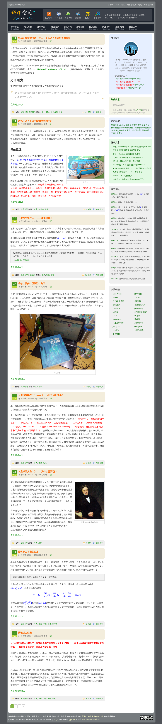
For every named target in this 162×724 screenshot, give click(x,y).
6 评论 (88, 543)
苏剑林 (114, 194)
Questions (106, 28)
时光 (140, 5)
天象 (129, 5)
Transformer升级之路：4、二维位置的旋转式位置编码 (134, 168)
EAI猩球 (116, 330)
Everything (15, 28)
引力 (43, 112)
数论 (121, 133)
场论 (48, 112)
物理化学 (24, 112)
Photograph (93, 28)
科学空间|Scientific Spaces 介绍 (128, 79)
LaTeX (87, 14)
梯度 (143, 125)
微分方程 (133, 128)
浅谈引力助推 (25, 633)
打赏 (117, 5)
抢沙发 (88, 624)
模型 (139, 125)
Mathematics (41, 28)
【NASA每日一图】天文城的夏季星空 (128, 157)
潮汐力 (55, 624)
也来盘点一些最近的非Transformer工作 (128, 179)
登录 (111, 5)
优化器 (118, 128)
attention (122, 125)
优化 (127, 125)
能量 (48, 275)
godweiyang (138, 308)
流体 (40, 624)
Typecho (71, 719)
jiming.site (116, 327)
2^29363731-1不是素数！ (123, 176)
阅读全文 (99, 112)
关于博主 (97, 14)
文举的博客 (138, 330)
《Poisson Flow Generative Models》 (52, 69)
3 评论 (88, 463)
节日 (143, 130)
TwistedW (116, 308)
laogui (56, 719)
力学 (46, 209)
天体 (49, 698)
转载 (127, 128)
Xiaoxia (137, 297)
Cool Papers (117, 294)
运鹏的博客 (138, 323)
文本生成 (114, 133)
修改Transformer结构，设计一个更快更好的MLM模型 (134, 147)
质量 (52, 275)
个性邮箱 (58, 14)
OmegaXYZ (138, 327)
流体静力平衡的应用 (28, 552)
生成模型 (54, 112)
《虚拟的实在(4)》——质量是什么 (35, 218)
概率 (113, 128)
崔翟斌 (114, 248)
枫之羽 (137, 316)
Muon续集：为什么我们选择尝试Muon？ (129, 165)
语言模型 (133, 125)
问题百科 (32, 275)
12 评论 (88, 275)
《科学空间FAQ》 (134, 88)
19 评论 (88, 112)
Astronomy (28, 28)
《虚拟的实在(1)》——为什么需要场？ (37, 471)
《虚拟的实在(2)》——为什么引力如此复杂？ (41, 395)
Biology (80, 28)
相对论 (41, 209)
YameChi (114, 229)
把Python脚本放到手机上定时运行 (126, 161)
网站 (147, 125)
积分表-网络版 (118, 301)
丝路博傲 (138, 301)
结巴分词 (138, 110)
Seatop (115, 297)
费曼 (40, 463)
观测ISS (78, 14)
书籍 (41, 387)
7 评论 (88, 209)
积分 (115, 130)
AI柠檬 (115, 312)
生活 (147, 130)
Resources (133, 28)
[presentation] (61, 238)
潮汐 (49, 624)
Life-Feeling (119, 28)
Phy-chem (55, 28)
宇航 (54, 698)
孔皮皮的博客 (118, 323)
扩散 (61, 112)
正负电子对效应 (22, 260)
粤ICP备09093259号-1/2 (91, 719)
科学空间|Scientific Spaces (23, 15)
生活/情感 (24, 387)
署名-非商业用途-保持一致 (92, 716)
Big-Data (68, 28)
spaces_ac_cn (139, 85)
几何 (125, 130)
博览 (145, 5)
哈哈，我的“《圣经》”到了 (31, 283)
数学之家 (116, 305)
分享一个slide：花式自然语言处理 (126, 154)
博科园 (137, 319)
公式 (123, 5)
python (120, 130)
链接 (134, 5)
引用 (50, 41)
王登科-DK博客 (140, 312)
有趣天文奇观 (139, 305)
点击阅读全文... (17, 104)
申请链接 (116, 334)
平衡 (45, 624)
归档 (151, 5)
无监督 (138, 130)
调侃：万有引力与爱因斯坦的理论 (35, 121)
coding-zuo (117, 319)
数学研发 (138, 294)
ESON (115, 316)
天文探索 (24, 698)
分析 (139, 128)
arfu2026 (114, 279)
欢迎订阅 (49, 14)
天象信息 (68, 14)
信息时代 (32, 112)
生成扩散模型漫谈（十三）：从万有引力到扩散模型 (44, 38)
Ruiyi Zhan (115, 240)
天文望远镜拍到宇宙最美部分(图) (126, 150)
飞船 (40, 698)
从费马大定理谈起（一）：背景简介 (127, 172)
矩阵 (123, 128)
